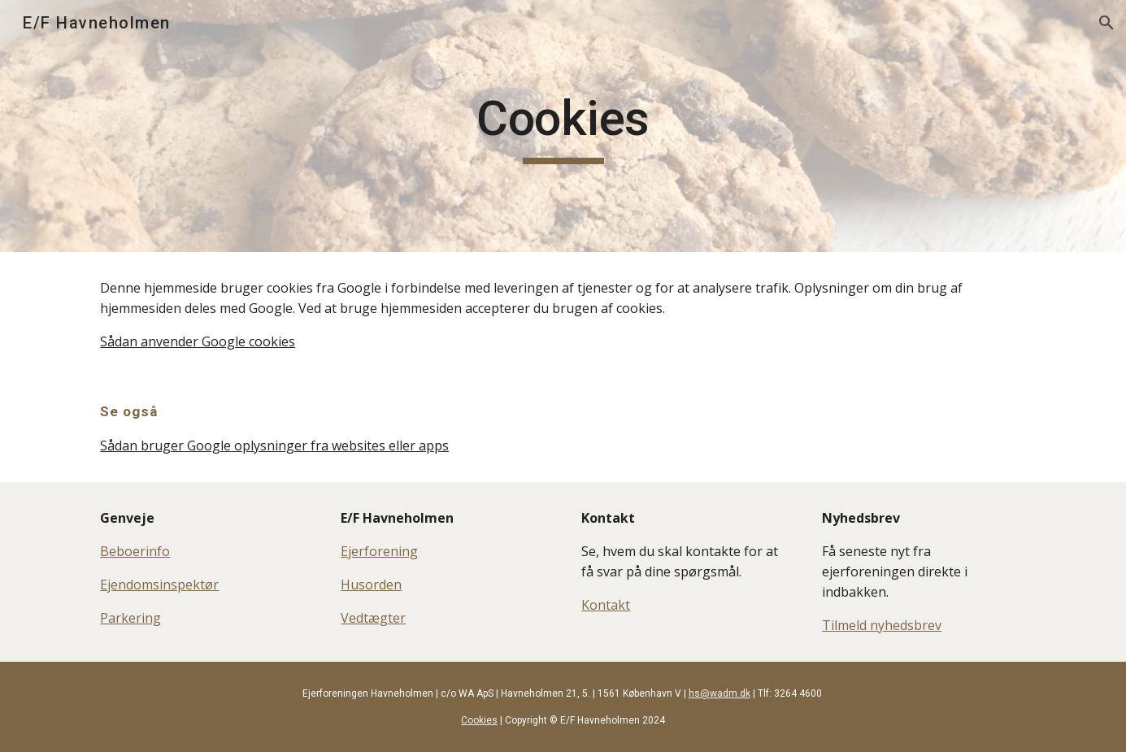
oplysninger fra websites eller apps (340, 445)
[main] (562, 126)
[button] (1106, 22)
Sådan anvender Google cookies (197, 341)
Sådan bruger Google (165, 445)
